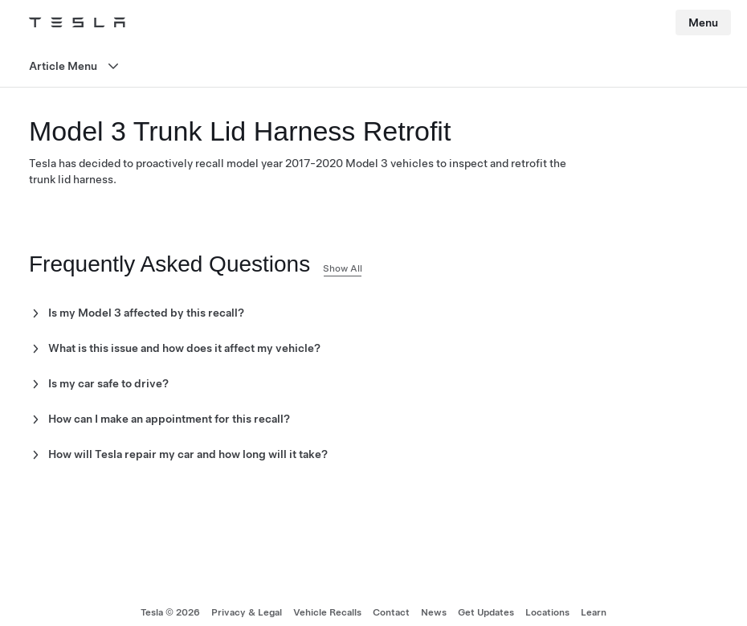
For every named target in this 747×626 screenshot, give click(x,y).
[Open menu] (373, 66)
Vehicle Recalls (327, 612)
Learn (593, 612)
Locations (547, 612)
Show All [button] (342, 268)
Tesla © (170, 612)
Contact (391, 612)
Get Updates (486, 612)
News (434, 612)
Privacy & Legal (246, 612)
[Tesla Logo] (77, 22)
